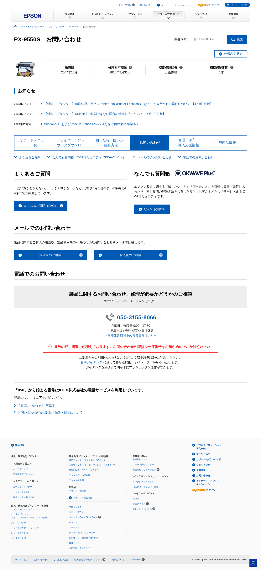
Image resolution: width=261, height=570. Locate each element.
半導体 (136, 499)
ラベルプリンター (19, 538)
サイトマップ (21, 559)
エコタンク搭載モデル (23, 497)
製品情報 (19, 445)
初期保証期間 (221, 67)
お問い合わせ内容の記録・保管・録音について (50, 412)
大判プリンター (18, 522)
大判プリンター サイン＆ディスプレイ (87, 460)
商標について (118, 559)
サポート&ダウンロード (208, 459)
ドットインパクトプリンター (25, 528)
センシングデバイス (142, 509)
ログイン (209, 5)
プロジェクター (76, 507)
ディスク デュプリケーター (82, 532)
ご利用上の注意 (60, 559)
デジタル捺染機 (76, 480)
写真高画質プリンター (23, 474)
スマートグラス (76, 512)
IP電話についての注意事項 (36, 405)
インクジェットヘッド (143, 481)
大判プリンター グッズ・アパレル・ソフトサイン (92, 465)
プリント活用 (203, 454)
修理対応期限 (120, 67)
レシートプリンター (20, 533)
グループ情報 (124, 5)
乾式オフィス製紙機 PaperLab (83, 538)
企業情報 (201, 470)
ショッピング (203, 464)
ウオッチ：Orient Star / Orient (83, 517)
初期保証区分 (171, 67)
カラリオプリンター (22, 486)
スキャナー (74, 527)
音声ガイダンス (91, 362)
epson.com (136, 559)
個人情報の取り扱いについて (89, 559)
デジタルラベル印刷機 (79, 475)
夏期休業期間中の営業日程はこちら (132, 335)
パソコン (73, 522)
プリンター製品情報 (82, 498)
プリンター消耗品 (77, 491)
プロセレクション (21, 492)
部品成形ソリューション (144, 469)
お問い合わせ (144, 5)
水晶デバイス (139, 504)
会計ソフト (74, 543)
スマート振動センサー (143, 464)
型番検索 (180, 39)
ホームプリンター (21, 469)
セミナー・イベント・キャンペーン (178, 5)
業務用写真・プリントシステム (84, 470)
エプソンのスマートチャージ (25, 509)
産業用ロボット (140, 459)
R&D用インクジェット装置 (145, 487)
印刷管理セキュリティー (80, 548)
